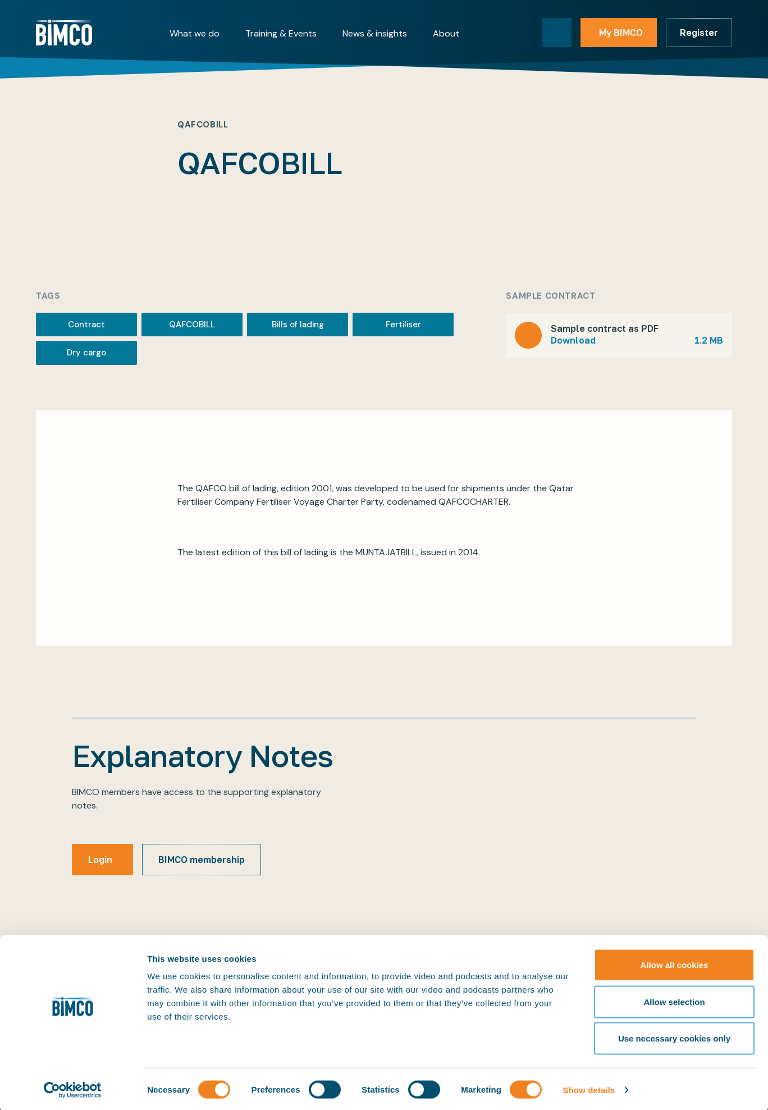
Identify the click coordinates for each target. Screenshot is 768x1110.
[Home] (64, 32)
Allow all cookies (674, 962)
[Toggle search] (557, 32)
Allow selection (674, 999)
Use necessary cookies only (674, 1036)
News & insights (374, 33)
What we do (195, 33)
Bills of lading (298, 324)
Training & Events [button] (281, 33)
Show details (589, 1088)
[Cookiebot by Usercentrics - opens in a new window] (73, 1088)
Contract (86, 324)
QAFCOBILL (192, 324)
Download (637, 340)
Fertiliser (403, 324)
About (446, 33)
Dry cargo (86, 352)
